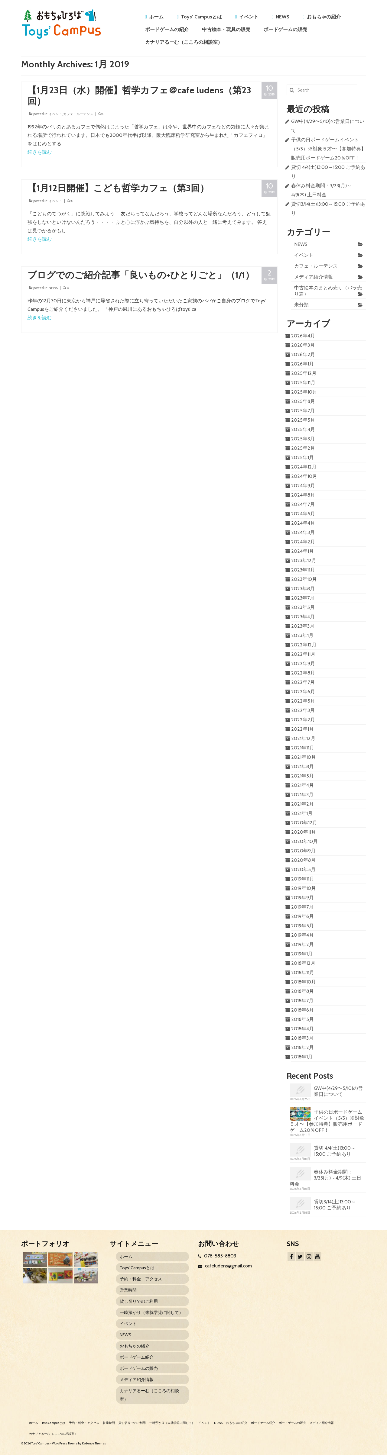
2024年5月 (303, 514)
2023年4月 (303, 617)
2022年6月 (303, 691)
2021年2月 (302, 804)
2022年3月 (303, 710)
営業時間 (128, 1290)
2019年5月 (302, 926)
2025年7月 (303, 411)
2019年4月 (302, 935)
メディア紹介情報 (313, 277)
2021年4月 (302, 785)
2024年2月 (303, 542)
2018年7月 (302, 1000)
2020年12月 (304, 823)
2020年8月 (303, 860)
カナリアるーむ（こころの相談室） (184, 42)
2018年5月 (302, 1019)
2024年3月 (303, 532)
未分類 (301, 304)
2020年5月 (303, 869)
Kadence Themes (94, 1443)
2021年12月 (303, 738)
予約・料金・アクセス (141, 1279)
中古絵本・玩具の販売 (226, 29)
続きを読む (40, 152)
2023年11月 (303, 570)
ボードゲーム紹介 (137, 1357)
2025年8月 (303, 401)
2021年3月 (302, 794)
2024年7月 (303, 504)
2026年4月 (303, 336)
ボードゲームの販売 (285, 29)
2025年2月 (303, 448)
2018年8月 (302, 991)
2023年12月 (303, 560)
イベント (249, 17)
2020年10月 (304, 841)
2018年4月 (302, 1029)
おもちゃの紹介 (324, 17)
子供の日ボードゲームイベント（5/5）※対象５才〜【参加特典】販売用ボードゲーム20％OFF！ (328, 149)
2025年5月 (303, 420)
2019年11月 (302, 879)
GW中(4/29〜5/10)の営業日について (338, 1091)
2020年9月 (303, 851)
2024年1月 (302, 551)
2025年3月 (303, 439)
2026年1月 (302, 364)
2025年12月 (304, 373)
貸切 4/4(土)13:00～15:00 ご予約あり (335, 1151)
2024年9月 (303, 485)
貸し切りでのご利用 (139, 1301)
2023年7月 (302, 598)
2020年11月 (303, 832)
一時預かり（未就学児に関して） (151, 1312)
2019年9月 (302, 897)
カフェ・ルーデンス (78, 114)
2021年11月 (302, 748)
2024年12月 (304, 467)
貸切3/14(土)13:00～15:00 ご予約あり (335, 1205)
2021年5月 (302, 776)
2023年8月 (303, 588)
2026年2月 (303, 354)
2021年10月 (303, 757)
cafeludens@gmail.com (225, 1266)
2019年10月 (303, 888)
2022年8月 (303, 673)
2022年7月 (303, 682)
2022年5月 (303, 701)
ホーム (156, 17)
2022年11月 (303, 654)
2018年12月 (303, 963)
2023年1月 (302, 635)
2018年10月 (303, 982)
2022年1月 (302, 729)
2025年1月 (302, 457)
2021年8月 (302, 766)
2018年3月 (302, 1038)
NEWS (282, 17)
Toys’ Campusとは (201, 17)
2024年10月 (304, 476)
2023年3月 (302, 626)
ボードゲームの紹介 (167, 29)
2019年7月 (302, 907)
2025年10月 (304, 392)
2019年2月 (302, 944)
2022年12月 (304, 645)
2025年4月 (303, 429)
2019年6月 (302, 916)
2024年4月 (303, 523)
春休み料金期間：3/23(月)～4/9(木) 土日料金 (325, 1178)
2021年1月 (302, 813)
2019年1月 (302, 954)
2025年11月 (303, 382)
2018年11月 (302, 972)
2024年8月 (303, 495)
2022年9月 (303, 663)
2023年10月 (304, 579)
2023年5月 (303, 607)
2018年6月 (302, 1010)
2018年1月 (302, 1057)
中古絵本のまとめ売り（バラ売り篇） (328, 291)
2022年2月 (303, 720)
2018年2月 (302, 1047)
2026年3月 (303, 345)
